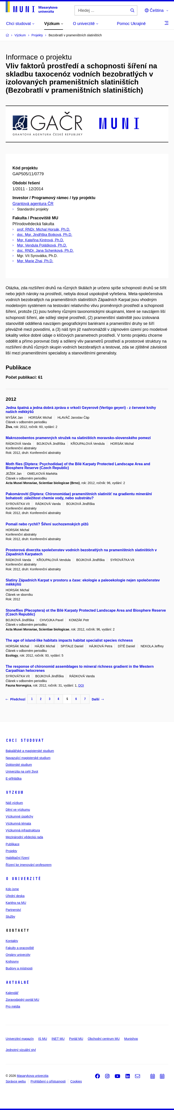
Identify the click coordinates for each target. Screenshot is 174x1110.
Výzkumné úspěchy (19, 816)
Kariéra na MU (16, 903)
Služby (10, 916)
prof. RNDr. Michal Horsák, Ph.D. (43, 229)
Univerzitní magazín (20, 1039)
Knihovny (12, 961)
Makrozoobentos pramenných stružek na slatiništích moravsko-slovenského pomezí (78, 438)
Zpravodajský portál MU (22, 999)
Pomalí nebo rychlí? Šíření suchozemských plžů (47, 524)
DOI (81, 685)
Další (98, 699)
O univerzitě (23, 878)
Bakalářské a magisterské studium (30, 751)
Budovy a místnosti (19, 968)
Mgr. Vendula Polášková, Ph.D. (42, 245)
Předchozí (15, 699)
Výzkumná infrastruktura (23, 830)
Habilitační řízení (17, 858)
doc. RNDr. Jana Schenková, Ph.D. (45, 250)
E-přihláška (14, 778)
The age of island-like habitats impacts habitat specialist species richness (69, 640)
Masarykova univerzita (32, 1076)
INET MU (58, 1039)
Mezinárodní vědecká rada (24, 837)
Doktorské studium (19, 764)
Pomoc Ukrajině (131, 23)
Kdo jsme (12, 889)
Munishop (131, 1039)
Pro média (13, 1006)
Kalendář (12, 993)
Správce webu (16, 1081)
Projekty (11, 851)
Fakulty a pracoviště (20, 948)
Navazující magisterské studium (28, 758)
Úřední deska (15, 896)
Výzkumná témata (18, 823)
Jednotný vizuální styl (21, 1050)
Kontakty (12, 941)
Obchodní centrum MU (104, 1039)
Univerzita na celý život (22, 771)
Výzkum (14, 792)
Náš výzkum (14, 803)
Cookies (76, 1081)
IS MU (42, 1039)
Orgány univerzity (18, 955)
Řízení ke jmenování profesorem (28, 865)
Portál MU (76, 1039)
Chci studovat (25, 740)
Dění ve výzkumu (18, 809)
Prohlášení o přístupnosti (48, 1081)
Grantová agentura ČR (32, 203)
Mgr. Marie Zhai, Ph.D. (35, 261)
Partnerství (13, 910)
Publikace (12, 844)
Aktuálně (17, 982)
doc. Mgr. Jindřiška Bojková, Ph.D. (44, 235)
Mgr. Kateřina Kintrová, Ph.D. (40, 240)
